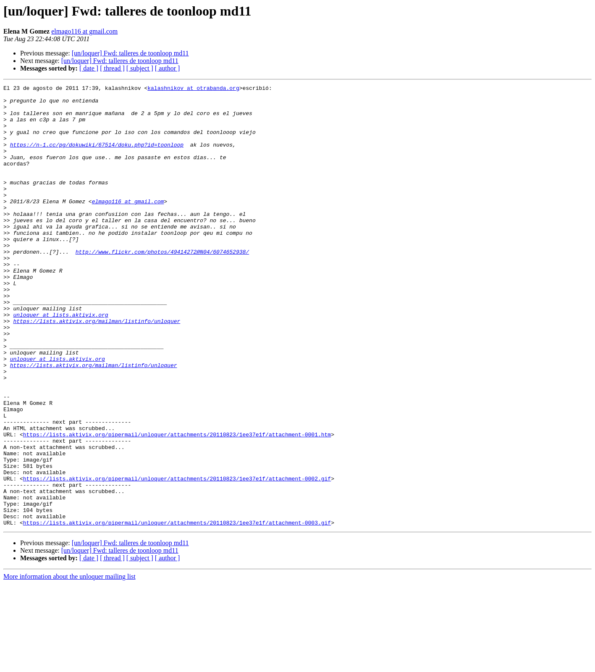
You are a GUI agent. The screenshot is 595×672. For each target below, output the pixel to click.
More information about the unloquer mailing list (69, 664)
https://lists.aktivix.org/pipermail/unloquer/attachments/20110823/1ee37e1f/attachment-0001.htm (177, 505)
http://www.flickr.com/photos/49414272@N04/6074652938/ (162, 285)
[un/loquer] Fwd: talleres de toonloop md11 (130, 53)
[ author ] (167, 68)
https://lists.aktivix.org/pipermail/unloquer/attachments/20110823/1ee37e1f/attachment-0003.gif (177, 610)
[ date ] (88, 68)
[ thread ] (112, 68)
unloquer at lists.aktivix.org (60, 361)
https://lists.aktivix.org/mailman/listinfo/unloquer (96, 369)
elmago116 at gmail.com (84, 31)
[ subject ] (139, 68)
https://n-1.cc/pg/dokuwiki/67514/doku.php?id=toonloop (96, 157)
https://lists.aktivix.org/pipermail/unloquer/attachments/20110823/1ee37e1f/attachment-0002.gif (177, 558)
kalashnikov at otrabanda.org (193, 89)
